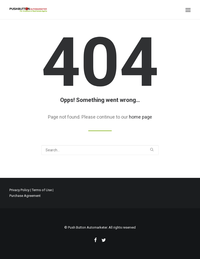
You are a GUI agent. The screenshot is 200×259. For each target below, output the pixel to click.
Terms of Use (42, 190)
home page (140, 117)
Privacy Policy (19, 190)
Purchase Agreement (25, 196)
